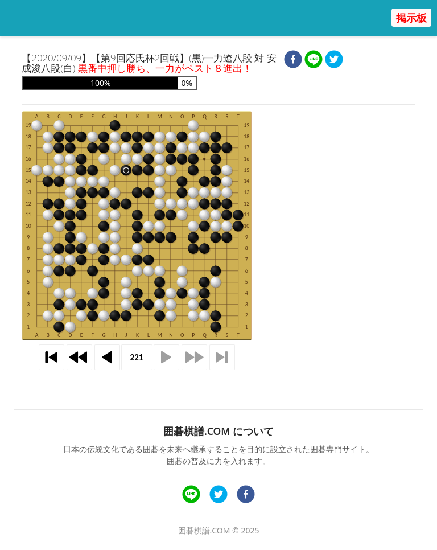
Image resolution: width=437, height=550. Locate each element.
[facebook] (293, 60)
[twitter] (334, 60)
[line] (313, 60)
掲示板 (411, 17)
